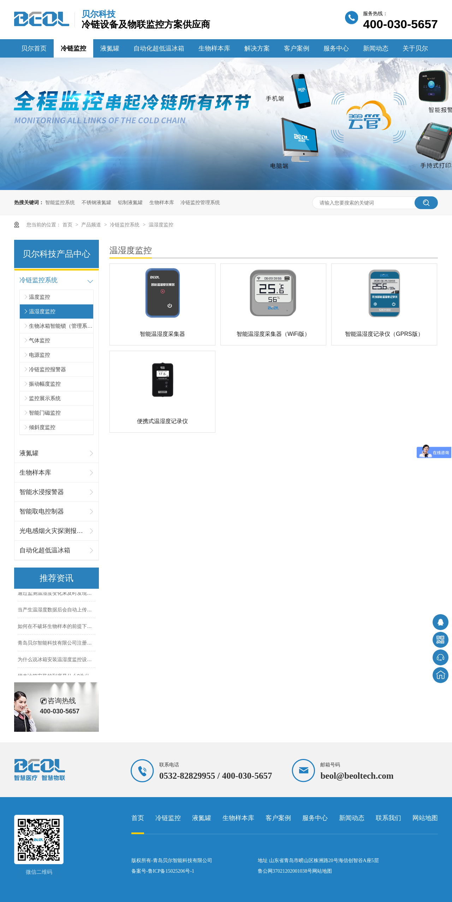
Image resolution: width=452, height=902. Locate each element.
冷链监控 (73, 48)
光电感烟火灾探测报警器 (53, 530)
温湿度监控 (161, 224)
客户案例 (296, 48)
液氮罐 (109, 48)
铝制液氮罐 (130, 202)
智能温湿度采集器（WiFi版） (273, 334)
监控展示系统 (45, 398)
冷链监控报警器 (47, 369)
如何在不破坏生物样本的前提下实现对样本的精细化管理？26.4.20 (90, 627)
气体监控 (39, 340)
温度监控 (39, 297)
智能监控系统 (60, 202)
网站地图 (425, 818)
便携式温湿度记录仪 (162, 421)
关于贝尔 (415, 48)
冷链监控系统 (125, 224)
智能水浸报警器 (41, 491)
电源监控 (39, 355)
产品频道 (91, 224)
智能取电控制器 (41, 511)
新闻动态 (375, 48)
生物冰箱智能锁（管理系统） (61, 326)
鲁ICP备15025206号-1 (171, 871)
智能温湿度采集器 (162, 334)
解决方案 (257, 48)
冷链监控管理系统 (200, 202)
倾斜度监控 (42, 427)
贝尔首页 (34, 48)
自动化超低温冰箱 (158, 48)
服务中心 (336, 48)
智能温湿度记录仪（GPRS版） (384, 334)
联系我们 (388, 818)
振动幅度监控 (45, 384)
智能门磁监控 (45, 413)
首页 (68, 224)
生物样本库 (214, 48)
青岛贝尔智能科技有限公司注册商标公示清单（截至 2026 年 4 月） (92, 644)
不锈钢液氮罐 (96, 202)
